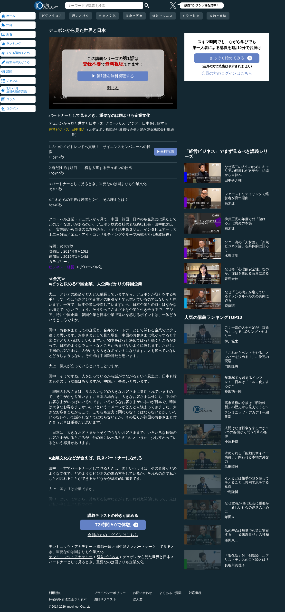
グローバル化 (91, 267)
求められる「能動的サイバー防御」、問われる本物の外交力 (247, 457)
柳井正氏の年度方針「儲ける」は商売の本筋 (245, 221)
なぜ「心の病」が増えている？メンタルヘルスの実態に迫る (247, 296)
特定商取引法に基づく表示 (68, 599)
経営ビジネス (162, 16)
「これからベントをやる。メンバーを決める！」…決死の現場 (247, 357)
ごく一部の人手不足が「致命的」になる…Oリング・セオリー (247, 332)
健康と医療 (134, 16)
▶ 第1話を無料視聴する (113, 76)
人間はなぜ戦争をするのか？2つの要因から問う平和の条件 (247, 432)
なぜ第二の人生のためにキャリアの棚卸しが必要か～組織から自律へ (247, 171)
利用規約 (55, 593)
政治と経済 (218, 16)
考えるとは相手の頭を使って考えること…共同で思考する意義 (247, 482)
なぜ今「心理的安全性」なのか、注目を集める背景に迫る (247, 271)
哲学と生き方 (52, 16)
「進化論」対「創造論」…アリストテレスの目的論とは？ (247, 558)
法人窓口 (139, 599)
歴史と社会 (80, 16)
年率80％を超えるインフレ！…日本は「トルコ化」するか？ (247, 382)
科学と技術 (191, 16)
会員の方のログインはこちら (112, 535)
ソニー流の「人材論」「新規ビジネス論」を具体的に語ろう (247, 246)
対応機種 (195, 593)
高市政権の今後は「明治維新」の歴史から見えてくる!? (246, 405)
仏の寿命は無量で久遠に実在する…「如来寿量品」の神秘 (247, 533)
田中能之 (78, 129)
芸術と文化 (107, 16)
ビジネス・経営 (61, 267)
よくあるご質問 (170, 593)
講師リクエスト (105, 599)
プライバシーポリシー (110, 593)
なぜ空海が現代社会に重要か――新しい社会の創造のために (247, 507)
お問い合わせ (142, 593)
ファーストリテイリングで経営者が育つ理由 (247, 196)
